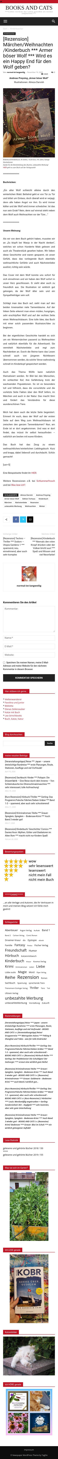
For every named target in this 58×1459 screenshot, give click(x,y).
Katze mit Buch (12, 712)
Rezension (34, 502)
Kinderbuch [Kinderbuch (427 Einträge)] (14, 961)
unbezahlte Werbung (13, 506)
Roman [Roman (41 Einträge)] (44, 978)
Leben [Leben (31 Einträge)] (31, 967)
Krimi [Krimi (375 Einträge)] (9, 966)
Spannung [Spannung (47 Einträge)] (22, 983)
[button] (53, 21)
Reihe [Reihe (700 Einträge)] (10, 977)
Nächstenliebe (21, 502)
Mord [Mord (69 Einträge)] (32, 972)
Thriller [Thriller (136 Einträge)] (34, 987)
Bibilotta (9, 705)
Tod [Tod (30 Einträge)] (48, 988)
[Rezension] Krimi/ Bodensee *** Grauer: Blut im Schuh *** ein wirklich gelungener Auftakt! (28, 1124)
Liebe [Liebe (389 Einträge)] (40, 966)
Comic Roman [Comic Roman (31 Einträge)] (31, 935)
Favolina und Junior (14, 702)
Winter (42, 506)
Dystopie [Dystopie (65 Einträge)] (32, 940)
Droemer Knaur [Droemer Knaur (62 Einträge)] (13, 940)
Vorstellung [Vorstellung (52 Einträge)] (34, 1003)
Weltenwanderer (13, 699)
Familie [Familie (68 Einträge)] (8, 945)
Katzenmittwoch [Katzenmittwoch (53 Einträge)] (29, 956)
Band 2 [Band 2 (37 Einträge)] (8, 935)
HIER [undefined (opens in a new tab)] (5, 168)
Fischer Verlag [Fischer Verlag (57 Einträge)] (41, 945)
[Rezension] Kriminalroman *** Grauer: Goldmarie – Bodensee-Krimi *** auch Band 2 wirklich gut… (28, 1078)
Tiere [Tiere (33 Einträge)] (43, 988)
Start (5, 28)
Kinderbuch (43, 499)
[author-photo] (29, 581)
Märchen (8, 502)
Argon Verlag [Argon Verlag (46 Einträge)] (26, 930)
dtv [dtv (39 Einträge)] (24, 940)
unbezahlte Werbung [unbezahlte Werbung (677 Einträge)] (24, 998)
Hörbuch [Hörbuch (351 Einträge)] (12, 955)
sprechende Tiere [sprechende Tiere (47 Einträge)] (37, 983)
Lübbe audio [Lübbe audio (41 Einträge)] (10, 972)
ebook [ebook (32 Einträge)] (41, 940)
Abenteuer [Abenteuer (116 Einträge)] (11, 930)
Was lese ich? (18, 485)
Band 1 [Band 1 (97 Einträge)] (46, 930)
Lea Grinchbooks (13, 715)
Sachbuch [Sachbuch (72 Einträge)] (10, 982)
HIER (34, 473)
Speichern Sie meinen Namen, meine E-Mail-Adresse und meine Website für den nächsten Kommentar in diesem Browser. (26, 666)
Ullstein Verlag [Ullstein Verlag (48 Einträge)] (11, 993)
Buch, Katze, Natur (14, 718)
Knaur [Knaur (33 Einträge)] (28, 961)
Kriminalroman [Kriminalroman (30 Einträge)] (21, 967)
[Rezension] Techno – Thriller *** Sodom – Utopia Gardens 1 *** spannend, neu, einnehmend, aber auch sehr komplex (15, 546)
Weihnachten (30, 506)
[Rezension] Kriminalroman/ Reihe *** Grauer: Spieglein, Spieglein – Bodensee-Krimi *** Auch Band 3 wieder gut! (27, 816)
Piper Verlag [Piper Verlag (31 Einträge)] (41, 972)
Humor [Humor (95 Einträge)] (33, 950)
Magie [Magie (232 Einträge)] (22, 972)
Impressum (29, 1449)
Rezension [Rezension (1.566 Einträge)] (28, 977)
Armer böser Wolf (11, 499)
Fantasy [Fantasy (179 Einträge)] (20, 945)
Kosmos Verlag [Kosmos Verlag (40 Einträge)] (39, 961)
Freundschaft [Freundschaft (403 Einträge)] (16, 950)
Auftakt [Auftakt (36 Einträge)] (37, 930)
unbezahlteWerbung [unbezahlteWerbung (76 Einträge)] (16, 1002)
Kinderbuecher (16, 28)
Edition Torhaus (28, 499)
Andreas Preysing (43, 495)
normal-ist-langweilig (16, 72)
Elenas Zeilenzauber (15, 709)
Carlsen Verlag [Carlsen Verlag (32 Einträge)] (18, 935)
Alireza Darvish (26, 495)
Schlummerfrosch (46, 481)
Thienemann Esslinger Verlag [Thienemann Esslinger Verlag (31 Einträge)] (16, 988)
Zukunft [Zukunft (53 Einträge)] (45, 1003)
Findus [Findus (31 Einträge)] (29, 945)
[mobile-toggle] (5, 21)
